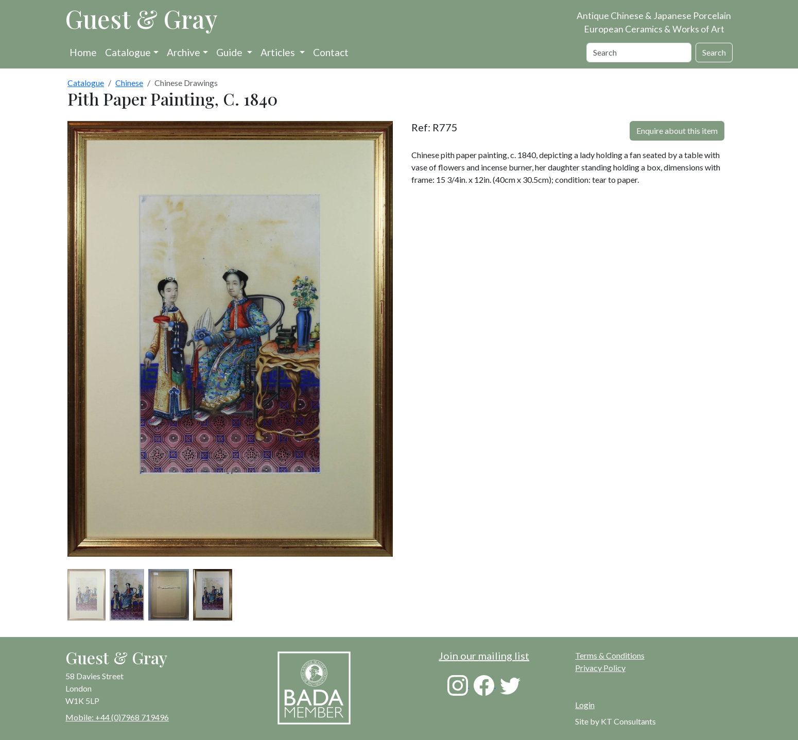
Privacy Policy (600, 668)
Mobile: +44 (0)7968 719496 (117, 717)
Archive (183, 52)
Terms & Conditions (610, 655)
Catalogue (128, 52)
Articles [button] (279, 52)
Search (714, 52)
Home (83, 52)
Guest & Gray (141, 18)
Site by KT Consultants (615, 721)
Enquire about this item (677, 130)
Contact (331, 52)
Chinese (129, 83)
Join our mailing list (484, 655)
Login (585, 705)
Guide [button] (230, 52)
